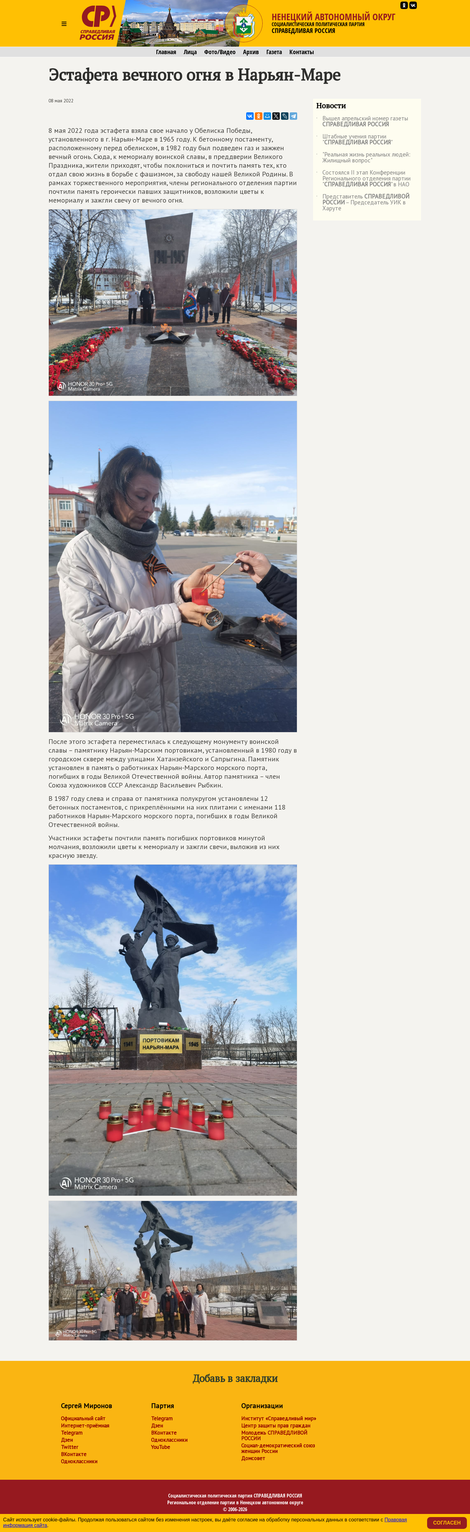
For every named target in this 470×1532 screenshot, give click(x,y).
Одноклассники (79, 1461)
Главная (166, 52)
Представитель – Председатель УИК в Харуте (362, 203)
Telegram (71, 1433)
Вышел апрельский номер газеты (362, 121)
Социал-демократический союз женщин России (278, 1448)
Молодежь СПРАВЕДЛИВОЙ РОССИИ (274, 1435)
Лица (190, 52)
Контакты (301, 52)
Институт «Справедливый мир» (278, 1418)
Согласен (447, 1522)
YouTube (160, 1447)
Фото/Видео (220, 52)
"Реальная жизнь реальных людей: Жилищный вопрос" (363, 158)
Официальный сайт (83, 1418)
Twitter (69, 1447)
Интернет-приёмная (85, 1425)
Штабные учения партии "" (354, 139)
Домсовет (253, 1458)
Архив (251, 52)
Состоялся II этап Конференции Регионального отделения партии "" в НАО (363, 179)
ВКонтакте (73, 1454)
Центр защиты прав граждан (275, 1425)
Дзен (67, 1440)
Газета (274, 52)
